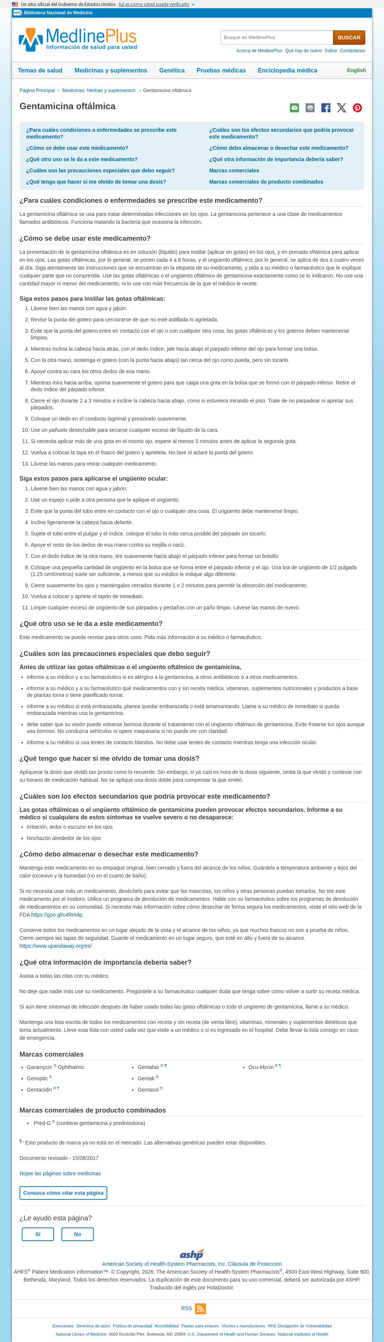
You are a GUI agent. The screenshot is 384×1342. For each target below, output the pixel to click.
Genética (172, 70)
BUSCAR (349, 38)
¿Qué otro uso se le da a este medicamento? (82, 159)
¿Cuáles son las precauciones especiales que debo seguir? (100, 170)
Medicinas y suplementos (111, 70)
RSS (193, 1308)
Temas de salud (40, 70)
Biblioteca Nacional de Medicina (58, 12)
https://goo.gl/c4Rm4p (56, 915)
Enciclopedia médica (287, 70)
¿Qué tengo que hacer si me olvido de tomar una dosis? (96, 182)
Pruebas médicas (221, 70)
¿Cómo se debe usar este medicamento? (77, 148)
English (356, 70)
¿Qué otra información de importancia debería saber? (276, 159)
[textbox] (277, 37)
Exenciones (63, 1326)
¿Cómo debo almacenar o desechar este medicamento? (278, 148)
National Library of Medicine (81, 1334)
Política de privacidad (132, 1326)
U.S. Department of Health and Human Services (231, 1334)
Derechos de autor (93, 1326)
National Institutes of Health (303, 1334)
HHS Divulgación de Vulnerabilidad (300, 1326)
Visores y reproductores (243, 1326)
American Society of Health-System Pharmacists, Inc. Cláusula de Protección (192, 1264)
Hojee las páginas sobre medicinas (60, 1173)
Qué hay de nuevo (303, 50)
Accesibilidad (166, 1326)
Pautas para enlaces (200, 1326)
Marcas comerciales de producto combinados (266, 182)
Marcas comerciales (234, 170)
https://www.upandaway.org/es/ (56, 946)
